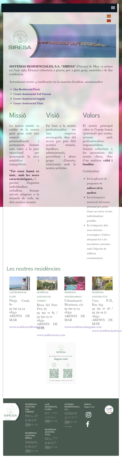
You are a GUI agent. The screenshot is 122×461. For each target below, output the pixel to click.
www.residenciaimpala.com (83, 327)
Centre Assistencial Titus (28, 103)
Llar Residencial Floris (26, 89)
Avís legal (68, 426)
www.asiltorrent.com (51, 335)
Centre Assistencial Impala (29, 98)
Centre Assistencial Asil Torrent (32, 94)
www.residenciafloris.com (26, 327)
